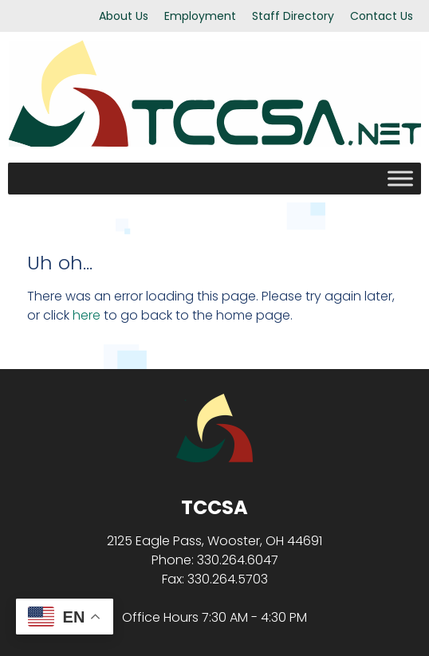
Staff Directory (293, 16)
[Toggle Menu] (400, 178)
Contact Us (381, 16)
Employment (200, 16)
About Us (123, 16)
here (86, 315)
